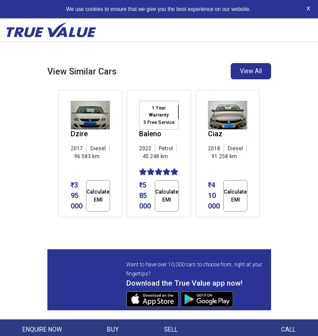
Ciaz (215, 134)
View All (251, 70)
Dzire (79, 134)
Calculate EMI (98, 196)
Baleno (150, 134)
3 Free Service (159, 122)
